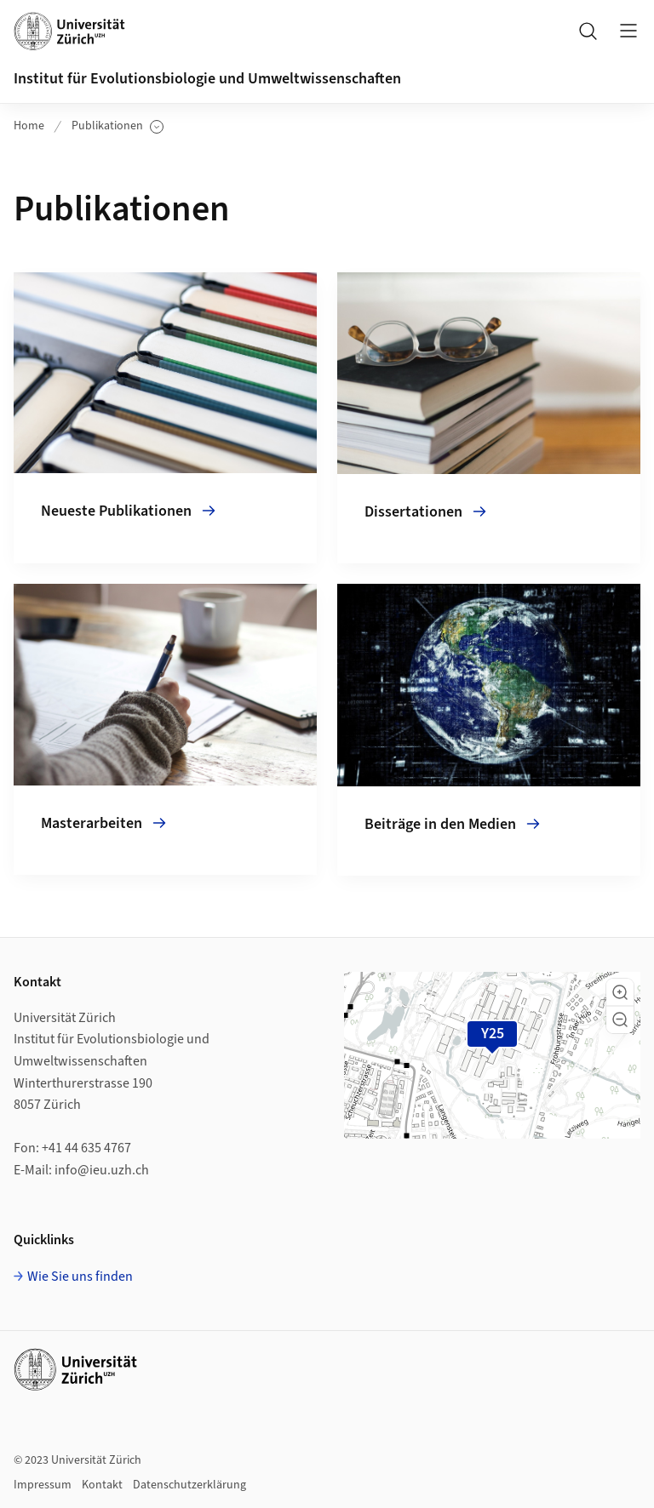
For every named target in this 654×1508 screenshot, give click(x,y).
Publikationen (118, 126)
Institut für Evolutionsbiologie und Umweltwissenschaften (207, 78)
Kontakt (102, 1485)
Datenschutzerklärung (189, 1485)
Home (29, 125)
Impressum (43, 1485)
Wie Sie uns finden (80, 1276)
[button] (620, 992)
